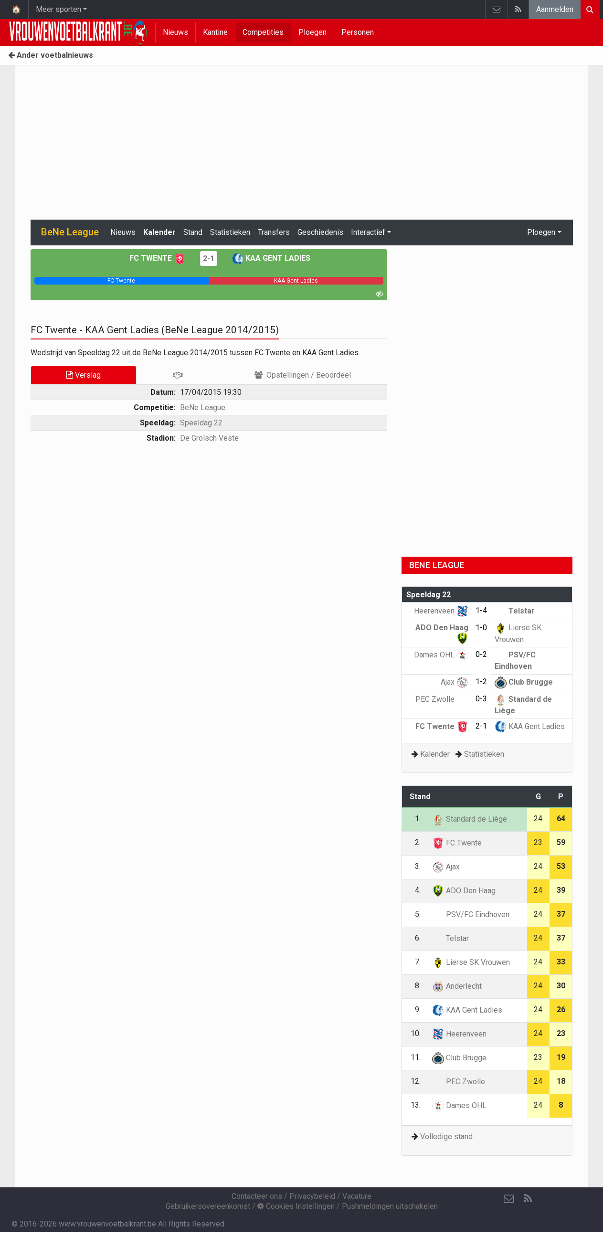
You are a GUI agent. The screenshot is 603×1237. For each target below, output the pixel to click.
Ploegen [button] (541, 232)
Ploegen (312, 32)
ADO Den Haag (464, 890)
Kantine (215, 32)
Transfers (274, 232)
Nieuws (175, 32)
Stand (192, 232)
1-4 (481, 610)
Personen (357, 32)
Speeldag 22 (201, 422)
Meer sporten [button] (58, 9)
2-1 (208, 258)
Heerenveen (441, 610)
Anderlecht (457, 986)
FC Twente (157, 258)
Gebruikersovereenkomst (208, 1206)
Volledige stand (446, 1136)
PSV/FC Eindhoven (470, 914)
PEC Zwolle (441, 699)
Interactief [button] (368, 232)
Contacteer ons (257, 1196)
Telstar (515, 610)
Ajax (454, 682)
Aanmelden (554, 9)
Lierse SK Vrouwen (471, 962)
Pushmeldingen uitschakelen (390, 1206)
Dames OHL (441, 654)
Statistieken (230, 232)
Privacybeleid (312, 1196)
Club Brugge (524, 682)
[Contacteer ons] (508, 1198)
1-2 (481, 681)
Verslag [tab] (83, 375)
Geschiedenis (320, 232)
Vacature (356, 1196)
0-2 (481, 654)
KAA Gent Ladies (271, 258)
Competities (263, 32)
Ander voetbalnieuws (50, 55)
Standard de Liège (469, 819)
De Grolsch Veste (209, 438)
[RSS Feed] (528, 1198)
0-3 (481, 698)
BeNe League (202, 407)
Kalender (159, 232)
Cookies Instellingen (296, 1206)
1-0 (481, 627)
